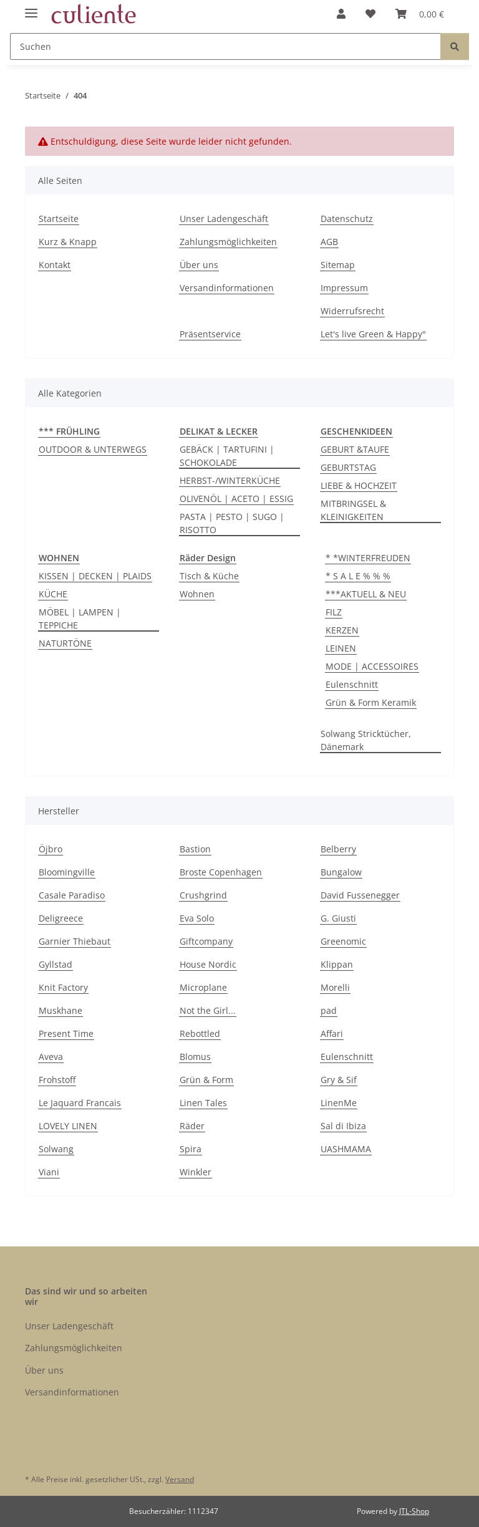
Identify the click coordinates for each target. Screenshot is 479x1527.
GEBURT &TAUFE (355, 449)
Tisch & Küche (209, 576)
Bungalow (341, 872)
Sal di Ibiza (343, 1126)
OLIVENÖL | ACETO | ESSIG (236, 498)
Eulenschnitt (352, 684)
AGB (329, 242)
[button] (341, 13)
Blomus (195, 1056)
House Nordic (208, 964)
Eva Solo (197, 918)
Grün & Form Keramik (371, 702)
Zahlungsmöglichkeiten (228, 242)
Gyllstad (55, 964)
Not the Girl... (208, 1010)
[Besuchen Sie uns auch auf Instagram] (68, 1451)
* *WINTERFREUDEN (368, 558)
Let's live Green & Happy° (373, 334)
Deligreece (61, 918)
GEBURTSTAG (348, 467)
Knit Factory (63, 987)
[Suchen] (225, 46)
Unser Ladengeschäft (224, 218)
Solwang (56, 1149)
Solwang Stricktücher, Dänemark (366, 740)
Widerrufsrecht (352, 311)
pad (329, 1010)
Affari (332, 1033)
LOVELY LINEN (68, 1126)
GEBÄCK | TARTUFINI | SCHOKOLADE (227, 455)
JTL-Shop (414, 1511)
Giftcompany (206, 941)
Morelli (335, 987)
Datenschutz (347, 218)
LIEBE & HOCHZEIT (359, 485)
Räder (192, 1126)
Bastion (195, 849)
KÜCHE (53, 594)
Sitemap (338, 265)
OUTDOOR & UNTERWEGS (93, 449)
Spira (190, 1149)
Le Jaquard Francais (80, 1103)
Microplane (203, 987)
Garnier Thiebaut (74, 941)
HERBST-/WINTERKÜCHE (230, 480)
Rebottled (200, 1033)
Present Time (66, 1033)
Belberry (338, 849)
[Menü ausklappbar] (31, 8)
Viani (49, 1172)
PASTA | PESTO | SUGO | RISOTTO (232, 523)
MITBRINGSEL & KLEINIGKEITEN (353, 510)
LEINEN (341, 648)
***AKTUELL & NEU (366, 594)
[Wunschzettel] (370, 13)
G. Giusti (338, 918)
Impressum (344, 288)
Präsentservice (210, 334)
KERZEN (342, 630)
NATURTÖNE (65, 643)
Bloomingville (67, 872)
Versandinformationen (227, 288)
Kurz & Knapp (68, 242)
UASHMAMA (346, 1149)
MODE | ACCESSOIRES (372, 666)
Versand (179, 1479)
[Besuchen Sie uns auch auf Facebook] (38, 1451)
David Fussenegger (360, 895)
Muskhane (60, 1010)
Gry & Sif (339, 1080)
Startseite (59, 218)
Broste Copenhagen (221, 872)
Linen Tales (203, 1103)
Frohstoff (57, 1080)
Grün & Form (206, 1080)
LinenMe (339, 1103)
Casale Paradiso (72, 895)
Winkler (195, 1172)
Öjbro (50, 849)
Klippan (337, 964)
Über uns (199, 265)
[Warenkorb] (419, 13)
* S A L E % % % (358, 576)
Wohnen (197, 594)
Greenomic (343, 941)
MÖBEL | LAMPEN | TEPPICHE (80, 618)
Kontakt (54, 265)
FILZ (334, 612)
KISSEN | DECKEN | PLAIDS (95, 576)
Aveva (51, 1056)
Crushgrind (203, 895)
